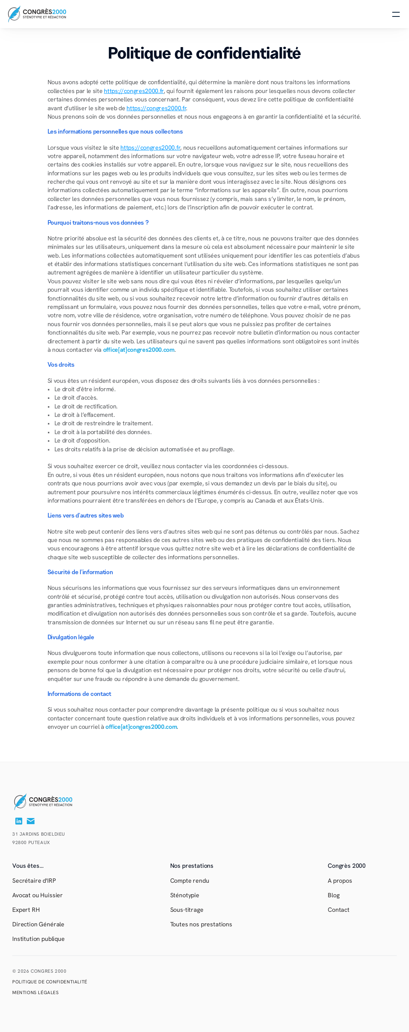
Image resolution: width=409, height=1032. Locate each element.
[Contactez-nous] (30, 821)
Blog (333, 895)
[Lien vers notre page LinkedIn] (19, 821)
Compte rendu (189, 881)
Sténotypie (184, 895)
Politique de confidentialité (49, 982)
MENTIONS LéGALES (35, 993)
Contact (339, 910)
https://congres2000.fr (134, 91)
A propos (340, 881)
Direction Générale (39, 924)
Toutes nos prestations (201, 924)
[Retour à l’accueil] (50, 802)
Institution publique (38, 939)
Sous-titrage (187, 910)
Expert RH (26, 910)
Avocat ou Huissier (37, 895)
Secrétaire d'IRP (34, 881)
